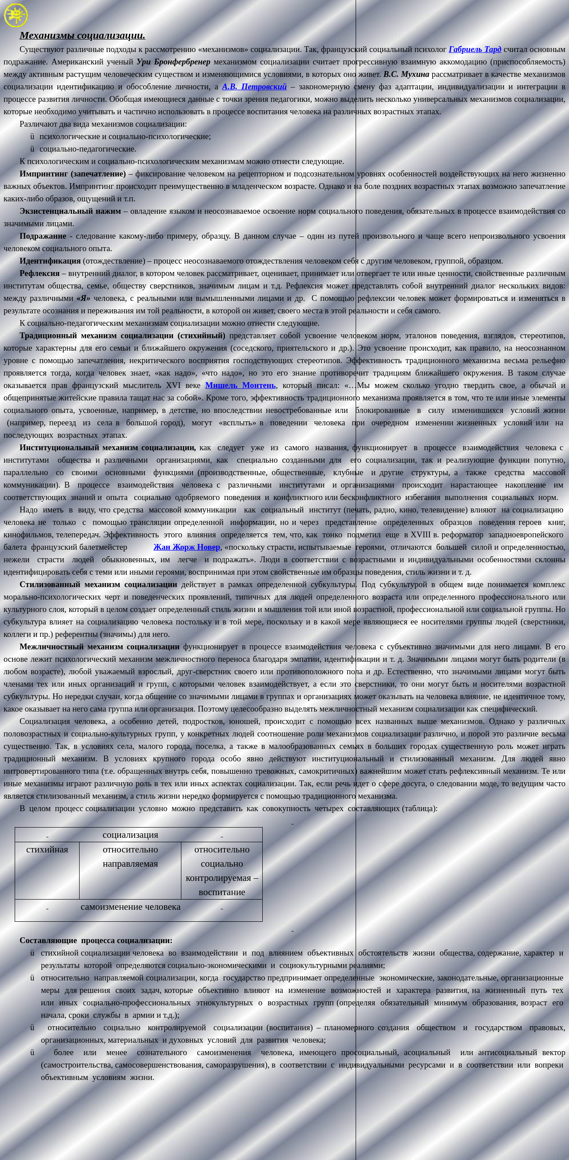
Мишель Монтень (240, 385)
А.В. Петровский (254, 86)
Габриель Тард (475, 49)
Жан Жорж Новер (186, 547)
